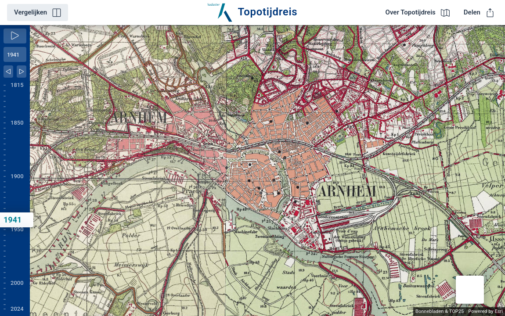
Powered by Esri (485, 311)
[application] (267, 170)
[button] (470, 290)
